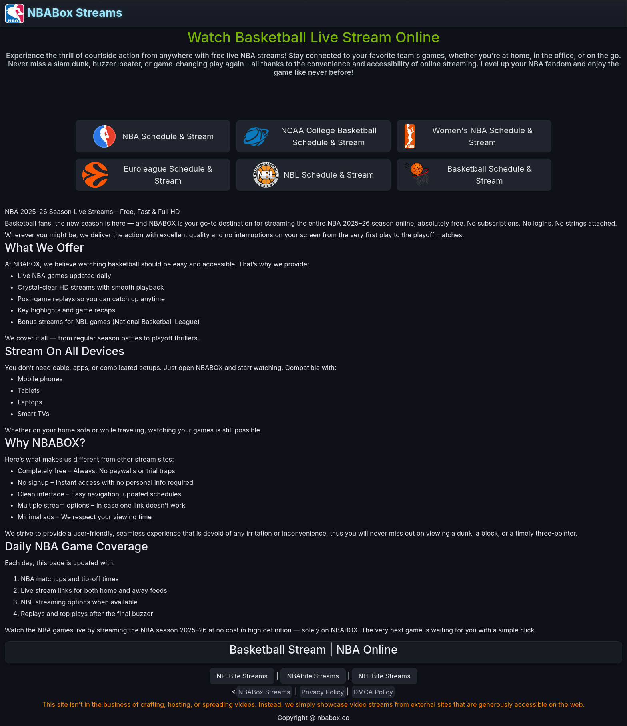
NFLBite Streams (241, 676)
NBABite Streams (313, 676)
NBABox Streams (63, 13)
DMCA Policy (373, 692)
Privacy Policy (322, 692)
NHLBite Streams (385, 676)
